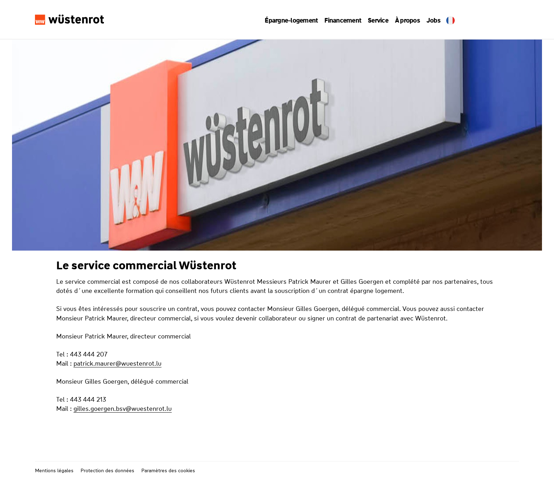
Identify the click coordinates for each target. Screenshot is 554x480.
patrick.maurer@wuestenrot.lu (117, 363)
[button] (293, 20)
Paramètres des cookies (168, 470)
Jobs (429, 20)
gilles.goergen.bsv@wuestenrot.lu (122, 408)
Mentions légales (54, 470)
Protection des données (107, 470)
